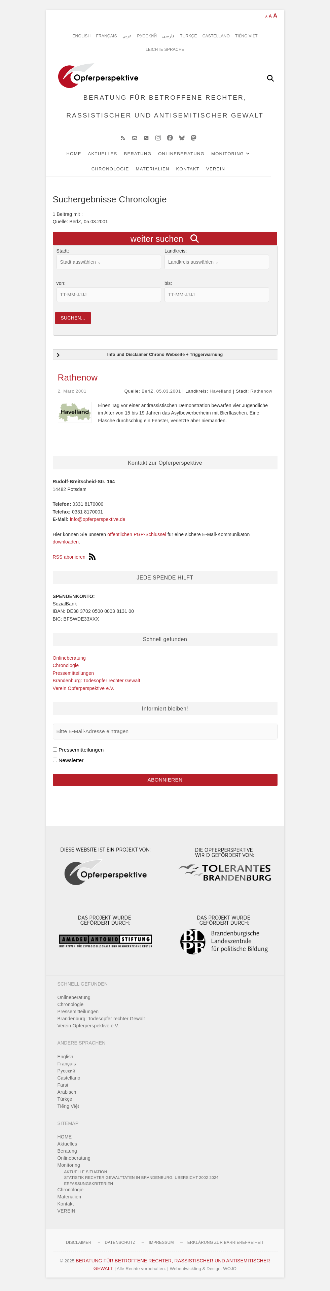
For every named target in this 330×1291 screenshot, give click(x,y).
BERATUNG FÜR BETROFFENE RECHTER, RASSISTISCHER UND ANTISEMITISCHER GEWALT (165, 108)
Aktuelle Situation (85, 1175)
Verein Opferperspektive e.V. (83, 691)
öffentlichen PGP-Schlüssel (136, 537)
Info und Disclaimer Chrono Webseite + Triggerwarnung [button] (139, 358)
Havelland (220, 394)
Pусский (147, 36)
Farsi (63, 1088)
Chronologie (117, 171)
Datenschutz (120, 1246)
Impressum (161, 1246)
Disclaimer (78, 1246)
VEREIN (222, 171)
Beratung (144, 156)
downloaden (66, 545)
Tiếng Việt (246, 36)
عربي (127, 36)
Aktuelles (109, 156)
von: (61, 286)
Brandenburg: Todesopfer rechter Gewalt (96, 683)
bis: (168, 286)
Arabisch (67, 1095)
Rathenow (78, 380)
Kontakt (195, 171)
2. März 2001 (72, 394)
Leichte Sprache (165, 49)
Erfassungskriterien (88, 1187)
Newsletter (71, 763)
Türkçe (188, 36)
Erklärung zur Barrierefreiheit (225, 1246)
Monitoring (234, 156)
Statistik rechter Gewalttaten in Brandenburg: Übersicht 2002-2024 (141, 1181)
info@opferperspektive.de (97, 522)
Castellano (216, 36)
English (81, 36)
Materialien (159, 171)
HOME (80, 156)
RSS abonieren (74, 560)
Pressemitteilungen (73, 676)
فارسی (168, 36)
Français (106, 36)
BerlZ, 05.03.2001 (161, 394)
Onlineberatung (188, 156)
